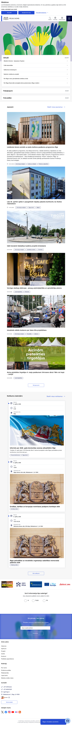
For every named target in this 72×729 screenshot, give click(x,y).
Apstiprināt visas (26, 12)
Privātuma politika (6, 670)
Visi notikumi (36, 573)
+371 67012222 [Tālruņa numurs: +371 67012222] (7, 687)
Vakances (3, 646)
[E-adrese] (4, 697)
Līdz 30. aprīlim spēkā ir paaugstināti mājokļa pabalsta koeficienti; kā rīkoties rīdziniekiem (34, 203)
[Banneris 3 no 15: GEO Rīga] (22, 584)
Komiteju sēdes (14, 509)
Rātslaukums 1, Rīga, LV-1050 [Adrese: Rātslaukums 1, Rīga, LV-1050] (11, 694)
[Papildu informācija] (9, 697)
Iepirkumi (3, 648)
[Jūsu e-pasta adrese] (35, 628)
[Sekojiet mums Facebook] (6, 712)
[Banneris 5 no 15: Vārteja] (50, 584)
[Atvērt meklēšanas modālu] (50, 19)
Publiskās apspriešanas (7, 659)
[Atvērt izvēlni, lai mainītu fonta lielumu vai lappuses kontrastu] (62, 19)
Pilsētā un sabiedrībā (43, 164)
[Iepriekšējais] (3, 584)
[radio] (26, 600)
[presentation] (13, 608)
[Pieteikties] (35, 633)
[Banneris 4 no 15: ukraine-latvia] (36, 584)
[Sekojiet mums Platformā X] (2, 712)
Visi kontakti (9, 702)
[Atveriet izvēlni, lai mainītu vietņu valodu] (55, 19)
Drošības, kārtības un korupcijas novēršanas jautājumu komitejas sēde (35, 507)
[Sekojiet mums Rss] (20, 712)
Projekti (3, 651)
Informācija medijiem (20, 164)
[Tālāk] (68, 584)
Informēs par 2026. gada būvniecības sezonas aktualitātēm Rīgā (32, 448)
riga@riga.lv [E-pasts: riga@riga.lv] (6, 692)
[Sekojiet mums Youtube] (13, 712)
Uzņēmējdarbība (18, 291)
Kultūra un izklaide (32, 164)
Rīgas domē (31, 207)
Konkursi (3, 656)
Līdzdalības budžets (31, 249)
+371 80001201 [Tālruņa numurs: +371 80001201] (7, 689)
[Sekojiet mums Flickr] (16, 712)
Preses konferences (15, 455)
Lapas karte (4, 675)
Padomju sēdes (14, 565)
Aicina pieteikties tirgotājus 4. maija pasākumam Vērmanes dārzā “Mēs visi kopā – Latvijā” (35, 373)
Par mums (4, 668)
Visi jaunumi (36, 385)
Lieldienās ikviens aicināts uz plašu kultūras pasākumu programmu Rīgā (32, 147)
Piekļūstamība (5, 673)
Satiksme (36, 334)
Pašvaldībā (29, 334)
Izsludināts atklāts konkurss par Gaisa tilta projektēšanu (27, 330)
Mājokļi (38, 207)
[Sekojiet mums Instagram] (9, 712)
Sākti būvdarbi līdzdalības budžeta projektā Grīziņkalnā (26, 246)
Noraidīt (9, 12)
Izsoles (3, 653)
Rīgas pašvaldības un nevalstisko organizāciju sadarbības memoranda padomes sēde (34, 561)
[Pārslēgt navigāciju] (69, 18)
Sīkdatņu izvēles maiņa (7, 678)
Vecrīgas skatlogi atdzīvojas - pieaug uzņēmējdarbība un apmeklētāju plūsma (34, 288)
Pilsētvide (40, 249)
